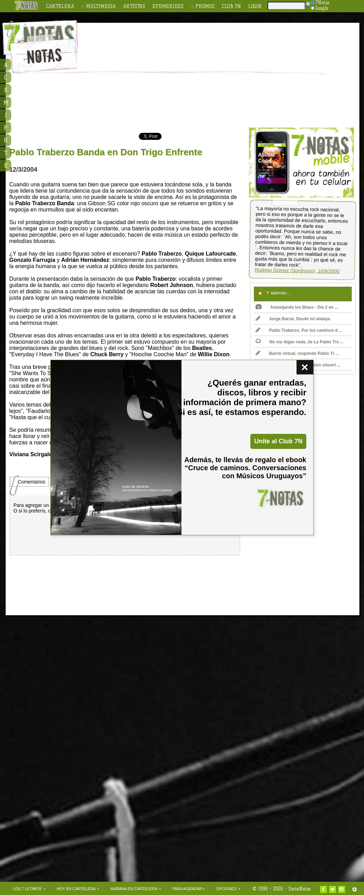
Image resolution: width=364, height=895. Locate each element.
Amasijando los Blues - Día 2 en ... (297, 307)
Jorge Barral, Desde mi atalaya (293, 318)
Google (319, 8)
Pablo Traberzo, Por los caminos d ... (299, 330)
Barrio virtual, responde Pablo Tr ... (297, 353)
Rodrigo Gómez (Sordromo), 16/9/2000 (297, 270)
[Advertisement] (187, 75)
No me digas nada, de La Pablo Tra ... (299, 341)
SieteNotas (299, 889)
